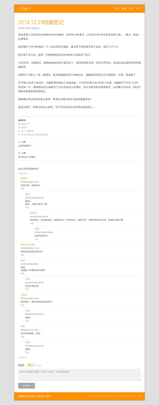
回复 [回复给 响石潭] (22, 189)
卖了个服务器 (27, 131)
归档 (116, 8)
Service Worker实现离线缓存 (34, 134)
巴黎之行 (25, 124)
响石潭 (24, 178)
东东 (23, 260)
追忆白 (24, 295)
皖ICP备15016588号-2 (126, 396)
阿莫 (23, 326)
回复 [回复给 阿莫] (22, 337)
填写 (39, 366)
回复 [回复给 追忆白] (22, 305)
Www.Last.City (28, 244)
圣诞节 (24, 127)
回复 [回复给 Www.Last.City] (22, 255)
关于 (138, 8)
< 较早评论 (22, 173)
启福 (24, 9)
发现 (131, 8)
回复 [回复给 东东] (22, 273)
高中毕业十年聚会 (79, 154)
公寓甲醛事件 (79, 143)
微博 (124, 8)
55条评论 (35, 28)
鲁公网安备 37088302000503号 (102, 396)
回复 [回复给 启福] (27, 207)
